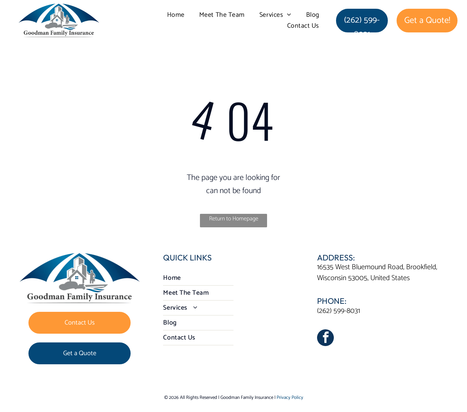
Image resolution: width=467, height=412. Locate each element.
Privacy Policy (290, 397)
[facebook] (325, 338)
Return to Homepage (233, 219)
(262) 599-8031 (338, 311)
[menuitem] (176, 14)
